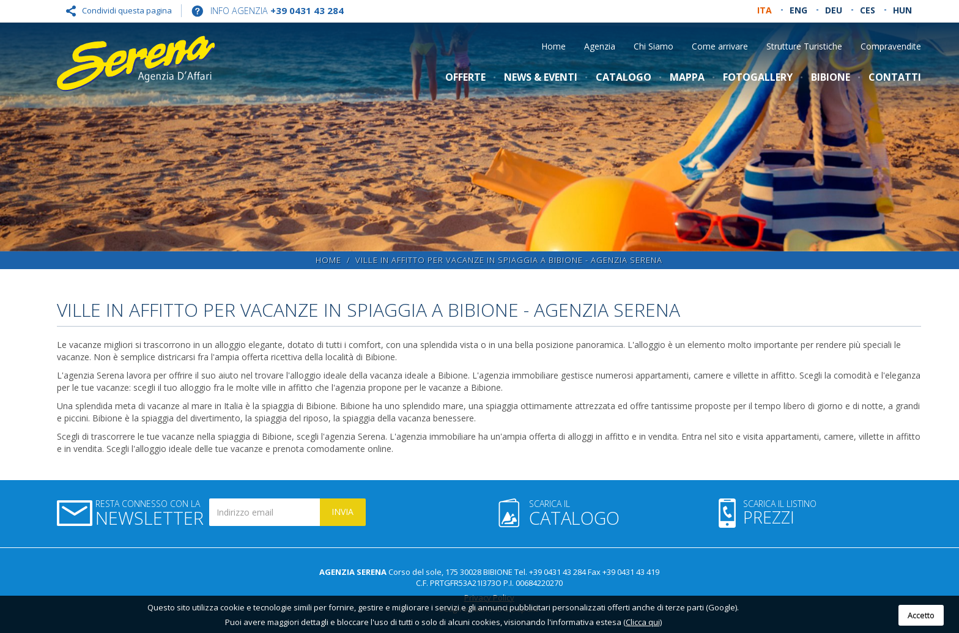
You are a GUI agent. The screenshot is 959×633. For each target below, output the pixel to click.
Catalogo (623, 77)
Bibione (830, 77)
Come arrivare (720, 46)
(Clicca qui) (642, 621)
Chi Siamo (653, 46)
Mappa (687, 77)
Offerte (465, 77)
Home (553, 46)
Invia (342, 511)
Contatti (894, 77)
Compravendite (891, 46)
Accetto (921, 615)
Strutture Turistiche (804, 46)
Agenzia (599, 46)
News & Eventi (540, 77)
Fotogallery (758, 77)
